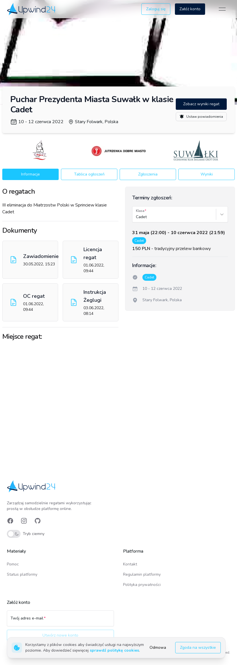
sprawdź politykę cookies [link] (114, 650)
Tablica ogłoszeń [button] (89, 174)
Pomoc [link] (13, 564)
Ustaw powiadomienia (201, 116)
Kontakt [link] (130, 564)
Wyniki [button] (207, 174)
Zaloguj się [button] (156, 9)
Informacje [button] (30, 174)
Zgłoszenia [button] (148, 174)
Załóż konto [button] (190, 9)
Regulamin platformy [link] (142, 574)
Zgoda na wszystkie (198, 647)
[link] (32, 9)
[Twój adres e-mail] (60, 621)
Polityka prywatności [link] (142, 584)
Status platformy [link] (22, 574)
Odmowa (158, 647)
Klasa (140, 210)
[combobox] (136, 217)
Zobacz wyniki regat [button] (201, 104)
